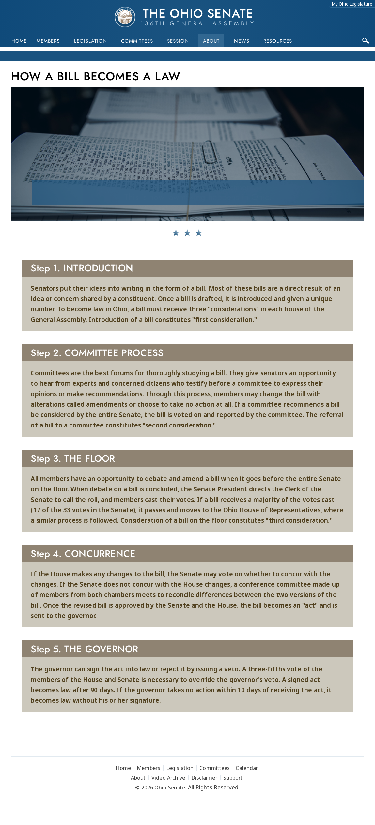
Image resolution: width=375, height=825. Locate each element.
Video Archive (168, 777)
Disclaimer (204, 777)
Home (19, 41)
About (211, 41)
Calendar (247, 768)
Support (233, 777)
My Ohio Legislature (352, 4)
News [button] (241, 41)
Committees (137, 41)
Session (178, 41)
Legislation (90, 41)
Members (48, 41)
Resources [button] (277, 41)
